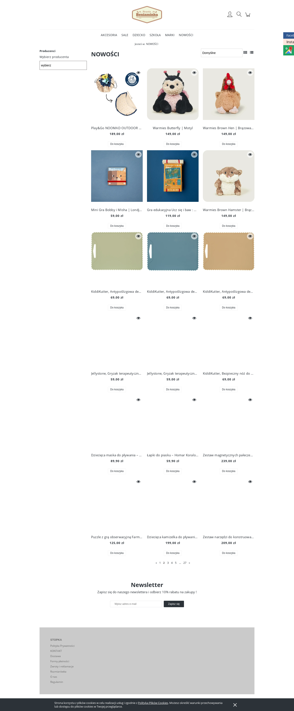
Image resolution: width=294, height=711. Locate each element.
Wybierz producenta (54, 56)
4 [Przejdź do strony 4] (172, 563)
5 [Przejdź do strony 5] (175, 563)
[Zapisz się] (174, 604)
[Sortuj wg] (221, 53)
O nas (53, 677)
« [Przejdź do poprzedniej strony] (156, 563)
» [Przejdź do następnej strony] (189, 563)
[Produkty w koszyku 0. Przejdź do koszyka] (248, 17)
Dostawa (55, 656)
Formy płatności (59, 661)
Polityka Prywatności (62, 646)
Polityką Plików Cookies (153, 703)
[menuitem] (109, 35)
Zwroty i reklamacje (62, 666)
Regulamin (56, 682)
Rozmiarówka (58, 671)
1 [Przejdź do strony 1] (160, 563)
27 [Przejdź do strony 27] (184, 563)
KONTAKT (56, 651)
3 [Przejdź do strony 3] (168, 563)
